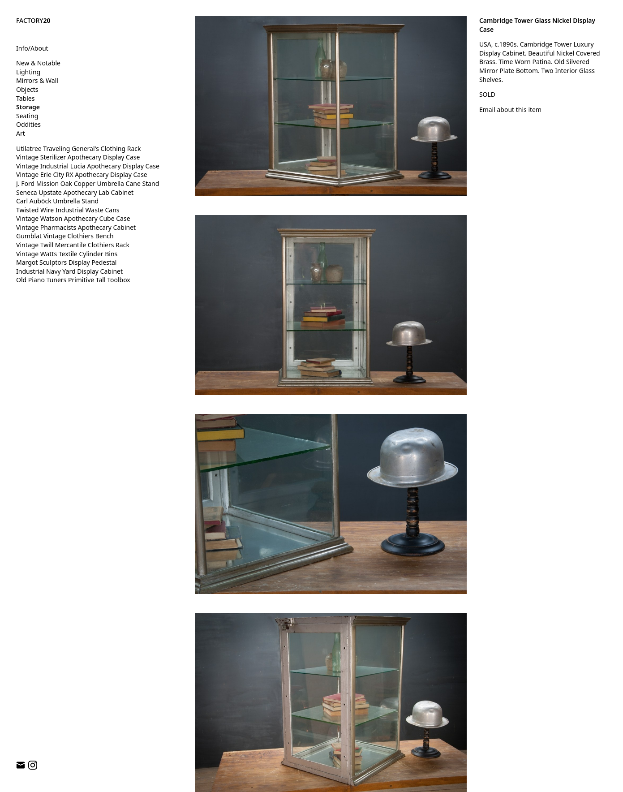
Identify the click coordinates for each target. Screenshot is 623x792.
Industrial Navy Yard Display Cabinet (69, 271)
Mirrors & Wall (37, 80)
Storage (28, 107)
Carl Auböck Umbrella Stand (57, 201)
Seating (27, 116)
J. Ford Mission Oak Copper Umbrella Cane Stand (87, 183)
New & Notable (38, 63)
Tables (25, 98)
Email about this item (510, 109)
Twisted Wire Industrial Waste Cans (68, 210)
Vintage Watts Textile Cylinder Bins (66, 254)
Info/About (32, 48)
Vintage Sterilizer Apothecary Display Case (78, 157)
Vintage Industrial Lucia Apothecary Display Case (87, 166)
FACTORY (33, 20)
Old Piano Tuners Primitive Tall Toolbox (73, 279)
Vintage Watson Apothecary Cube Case (73, 218)
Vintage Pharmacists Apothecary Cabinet (76, 227)
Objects (27, 89)
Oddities (28, 124)
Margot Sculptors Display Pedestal (66, 262)
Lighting (28, 72)
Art (20, 133)
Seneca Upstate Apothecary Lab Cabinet (74, 192)
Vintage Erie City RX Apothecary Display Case (81, 174)
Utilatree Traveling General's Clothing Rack (78, 148)
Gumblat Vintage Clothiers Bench (65, 236)
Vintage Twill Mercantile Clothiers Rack (72, 245)
